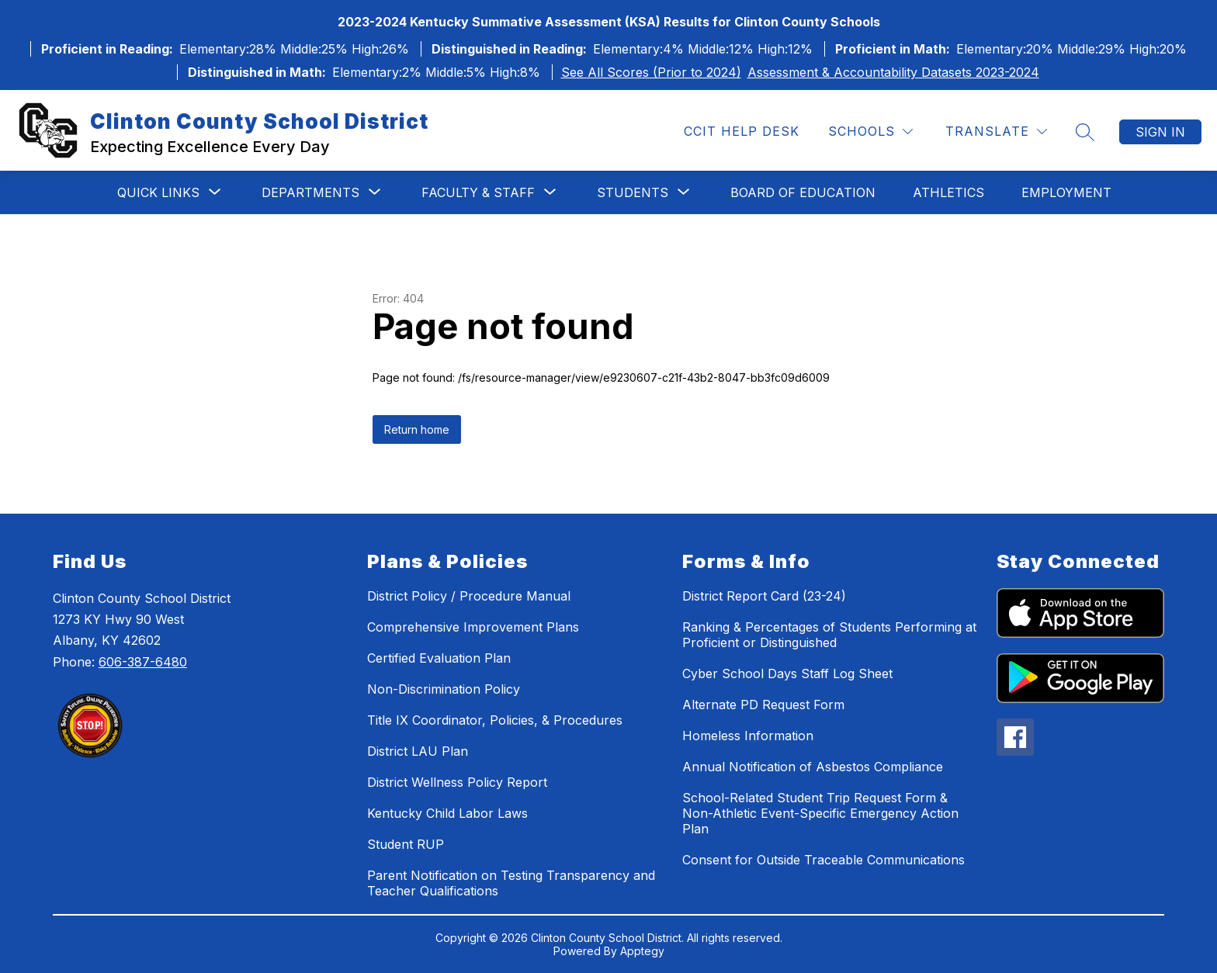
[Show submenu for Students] (632, 192)
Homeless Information (747, 735)
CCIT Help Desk (741, 131)
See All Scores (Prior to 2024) (651, 72)
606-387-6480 (143, 662)
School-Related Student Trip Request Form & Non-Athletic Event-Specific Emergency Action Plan (820, 813)
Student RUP (405, 844)
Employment (1066, 192)
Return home (416, 429)
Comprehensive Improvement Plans (473, 627)
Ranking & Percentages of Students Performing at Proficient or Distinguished (829, 634)
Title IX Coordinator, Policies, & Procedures (494, 720)
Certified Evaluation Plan (439, 658)
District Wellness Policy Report (457, 782)
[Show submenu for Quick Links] (158, 192)
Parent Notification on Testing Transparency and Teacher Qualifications (511, 883)
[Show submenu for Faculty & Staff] (478, 192)
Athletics (948, 192)
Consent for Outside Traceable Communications (823, 859)
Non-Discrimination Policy (443, 689)
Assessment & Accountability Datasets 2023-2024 (893, 72)
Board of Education (802, 192)
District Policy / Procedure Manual (468, 596)
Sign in (1160, 132)
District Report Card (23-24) (764, 596)
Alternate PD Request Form (763, 704)
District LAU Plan (417, 751)
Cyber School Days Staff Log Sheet (787, 673)
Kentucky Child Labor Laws (447, 813)
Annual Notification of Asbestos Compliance (812, 766)
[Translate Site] (996, 131)
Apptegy (642, 950)
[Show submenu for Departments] (310, 192)
